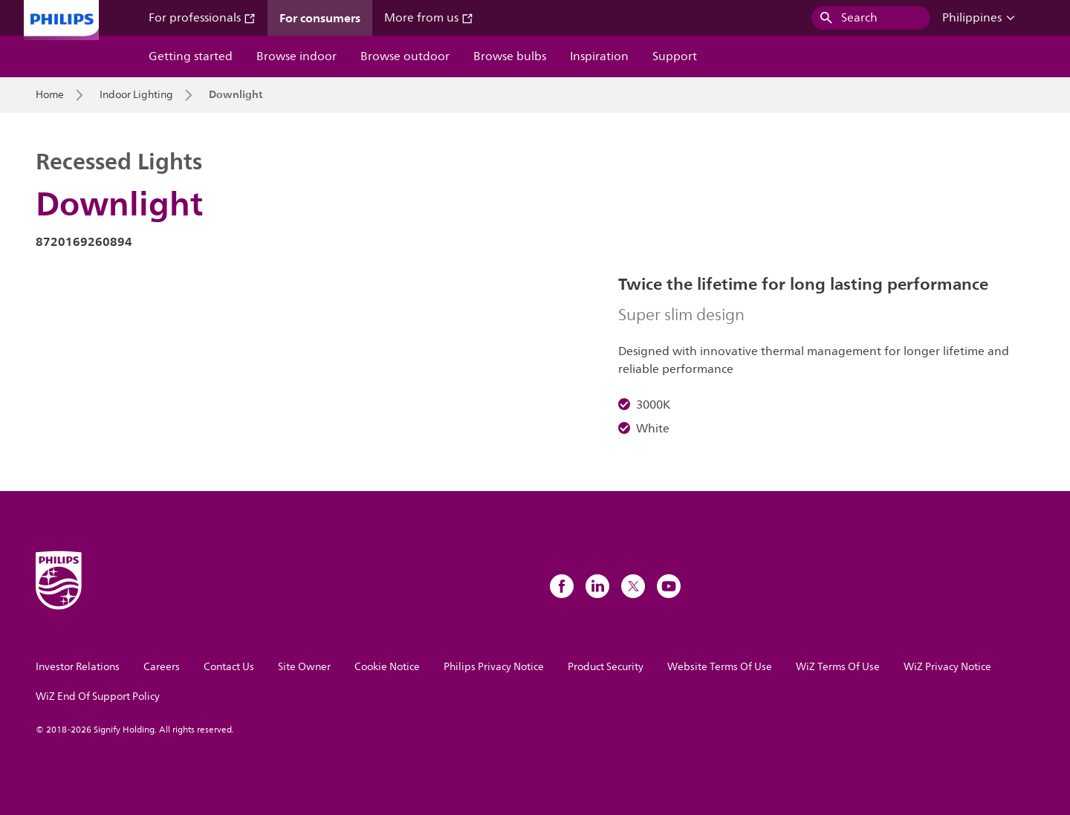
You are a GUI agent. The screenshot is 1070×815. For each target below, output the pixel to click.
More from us (428, 18)
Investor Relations (78, 666)
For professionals (202, 18)
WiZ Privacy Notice (947, 666)
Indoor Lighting (136, 95)
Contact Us (229, 666)
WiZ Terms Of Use (838, 666)
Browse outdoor (405, 56)
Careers (161, 666)
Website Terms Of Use (719, 666)
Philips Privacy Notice (494, 666)
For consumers (319, 18)
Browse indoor (296, 56)
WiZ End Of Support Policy (98, 696)
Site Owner (304, 666)
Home (50, 95)
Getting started (191, 56)
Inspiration (599, 56)
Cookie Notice (387, 666)
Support (674, 56)
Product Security (605, 666)
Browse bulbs (509, 56)
